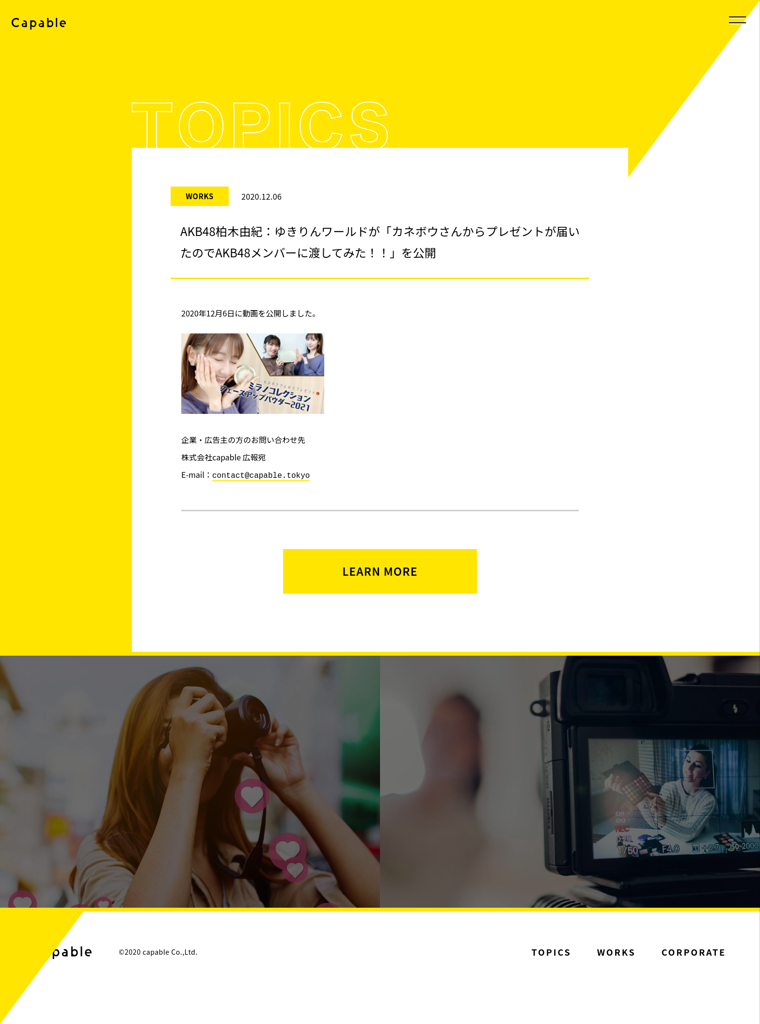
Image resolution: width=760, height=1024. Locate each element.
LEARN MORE (380, 572)
